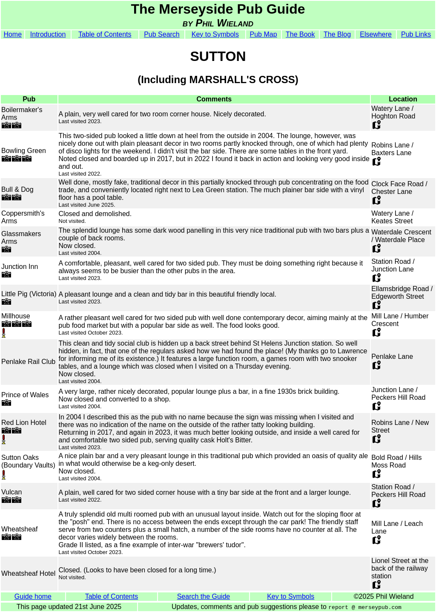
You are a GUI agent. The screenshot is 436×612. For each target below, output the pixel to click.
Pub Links (416, 34)
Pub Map (263, 34)
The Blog (337, 34)
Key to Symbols (215, 34)
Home (12, 34)
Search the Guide (203, 596)
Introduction (48, 34)
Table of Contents (105, 34)
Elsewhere (376, 34)
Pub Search (162, 34)
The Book (300, 34)
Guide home (33, 596)
